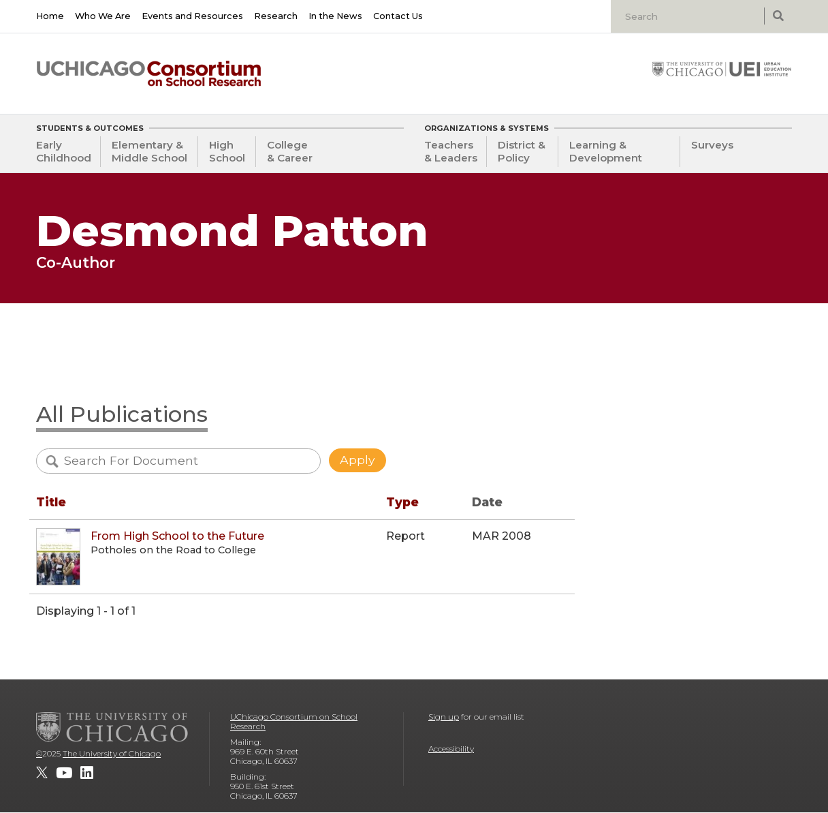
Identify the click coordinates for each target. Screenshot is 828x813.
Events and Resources (192, 16)
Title (51, 502)
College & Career (290, 151)
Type (402, 502)
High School (227, 151)
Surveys (712, 144)
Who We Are (103, 16)
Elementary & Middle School (149, 151)
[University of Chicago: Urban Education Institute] (722, 69)
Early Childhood (63, 151)
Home (50, 16)
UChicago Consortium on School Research (293, 721)
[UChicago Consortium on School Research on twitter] (42, 773)
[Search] (689, 16)
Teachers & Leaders (450, 151)
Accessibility (451, 748)
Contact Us (398, 16)
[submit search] (778, 16)
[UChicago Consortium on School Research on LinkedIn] (86, 773)
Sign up (443, 716)
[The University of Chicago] (112, 727)
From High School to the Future (177, 536)
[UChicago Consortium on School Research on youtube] (64, 773)
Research (276, 16)
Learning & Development (605, 151)
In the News (335, 16)
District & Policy (521, 151)
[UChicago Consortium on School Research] (148, 74)
